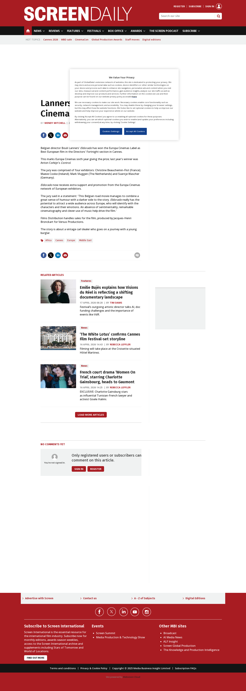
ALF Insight (170, 641)
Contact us (90, 598)
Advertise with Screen (39, 598)
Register (179, 6)
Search (218, 16)
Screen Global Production (179, 646)
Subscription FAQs (185, 668)
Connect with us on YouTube (135, 612)
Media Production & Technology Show (120, 637)
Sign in (209, 6)
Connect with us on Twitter (111, 611)
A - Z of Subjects (144, 598)
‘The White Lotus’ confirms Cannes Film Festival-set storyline (110, 336)
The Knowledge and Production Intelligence (191, 650)
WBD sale (66, 39)
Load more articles (91, 414)
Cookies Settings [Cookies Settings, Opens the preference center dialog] (111, 131)
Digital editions (151, 39)
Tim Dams (116, 302)
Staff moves (132, 39)
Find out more (35, 657)
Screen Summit (105, 633)
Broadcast (169, 633)
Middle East (85, 240)
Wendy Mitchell (55, 123)
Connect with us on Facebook (99, 612)
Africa (48, 240)
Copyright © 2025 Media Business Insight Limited (141, 668)
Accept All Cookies (135, 131)
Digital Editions (195, 598)
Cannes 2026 (50, 39)
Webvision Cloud (131, 676)
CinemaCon (81, 39)
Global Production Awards (106, 39)
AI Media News (172, 637)
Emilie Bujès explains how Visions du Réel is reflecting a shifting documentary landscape (109, 292)
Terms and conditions (63, 668)
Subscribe (195, 6)
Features (86, 281)
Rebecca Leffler (120, 344)
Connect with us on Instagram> (146, 612)
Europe (71, 240)
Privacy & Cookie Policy (93, 668)
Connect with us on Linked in (123, 612)
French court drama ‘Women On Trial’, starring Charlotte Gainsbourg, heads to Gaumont (107, 377)
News (84, 327)
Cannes (59, 240)
